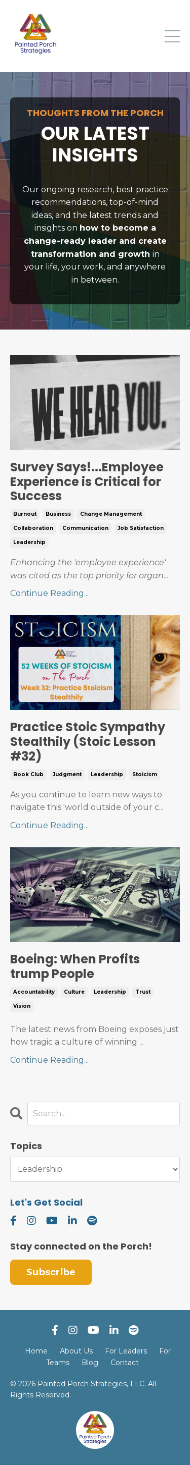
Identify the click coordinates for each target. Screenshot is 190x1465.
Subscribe (50, 1272)
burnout (24, 514)
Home (36, 1350)
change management (111, 514)
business (58, 514)
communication (85, 528)
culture (74, 992)
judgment (67, 774)
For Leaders (126, 1350)
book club (28, 774)
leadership (29, 542)
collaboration (33, 528)
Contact (124, 1362)
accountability (34, 992)
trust (142, 992)
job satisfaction (141, 528)
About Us (76, 1350)
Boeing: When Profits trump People (75, 967)
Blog (90, 1362)
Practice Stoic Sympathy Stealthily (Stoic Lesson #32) (87, 742)
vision (21, 1006)
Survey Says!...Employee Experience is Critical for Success (87, 482)
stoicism (144, 774)
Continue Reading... (49, 593)
